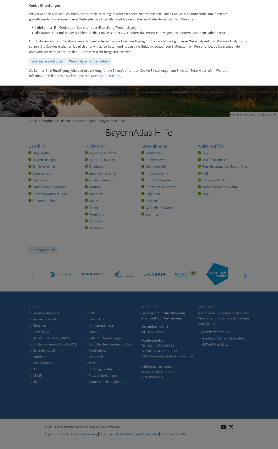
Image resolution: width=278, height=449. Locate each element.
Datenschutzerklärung (106, 76)
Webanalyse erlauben (47, 61)
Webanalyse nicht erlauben (89, 61)
